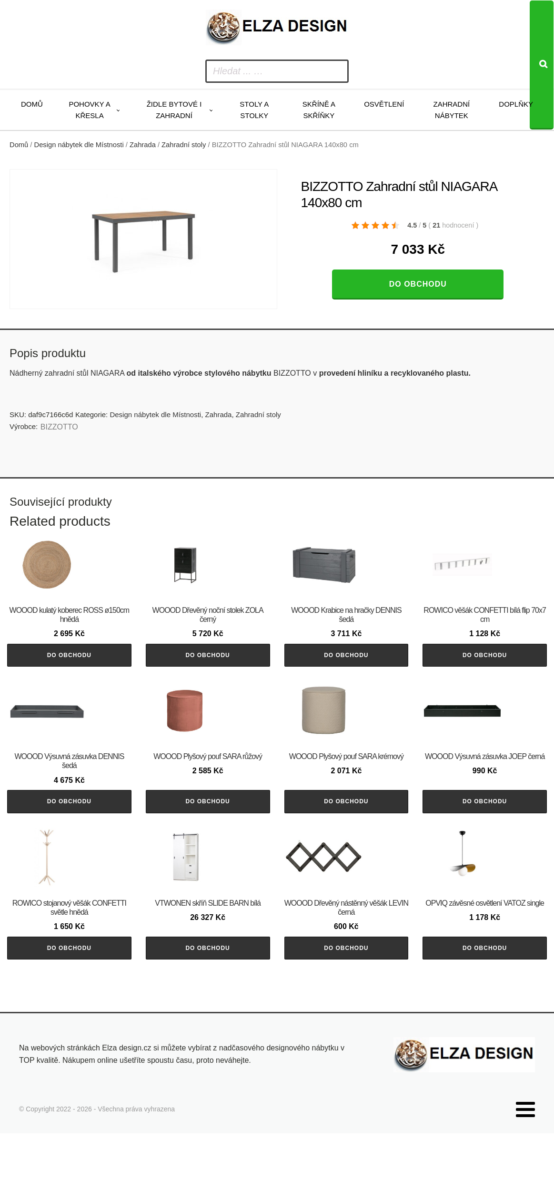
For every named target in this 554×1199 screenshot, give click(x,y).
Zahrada (143, 145)
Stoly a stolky (254, 110)
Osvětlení (384, 104)
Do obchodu (418, 284)
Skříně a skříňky (318, 110)
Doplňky (516, 104)
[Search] (542, 65)
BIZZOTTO (59, 427)
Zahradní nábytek (451, 110)
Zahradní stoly (183, 145)
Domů (32, 104)
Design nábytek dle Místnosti (79, 145)
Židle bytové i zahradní (174, 110)
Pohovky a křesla (89, 110)
